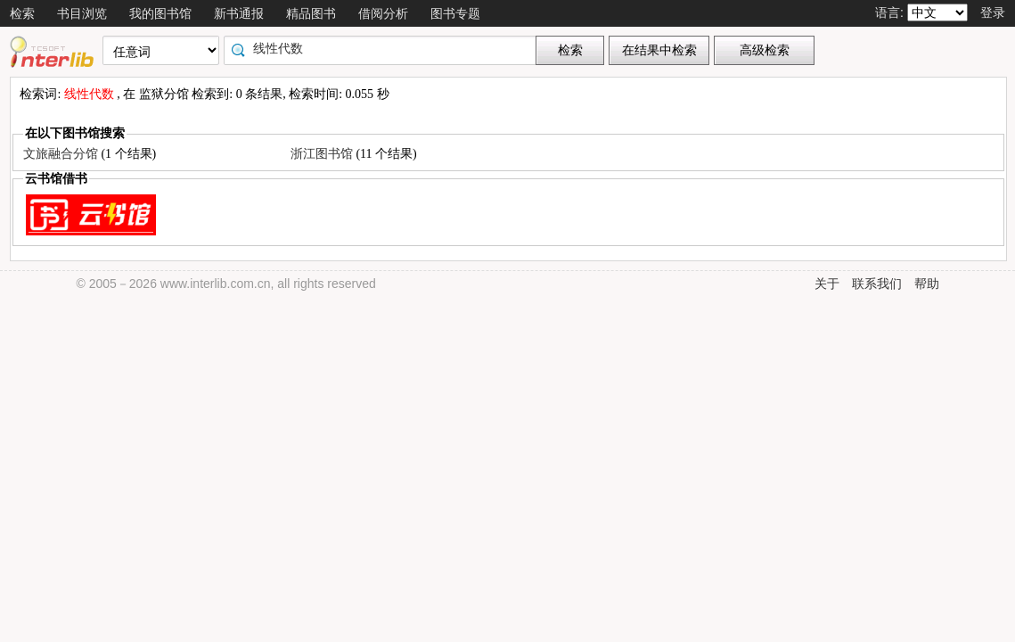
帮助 (926, 283)
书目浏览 (82, 13)
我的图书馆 (160, 13)
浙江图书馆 (323, 153)
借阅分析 (383, 13)
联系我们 (877, 283)
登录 (992, 12)
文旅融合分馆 (62, 153)
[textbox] (384, 48)
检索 (22, 13)
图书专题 (455, 13)
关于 (826, 283)
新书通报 (239, 13)
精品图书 (311, 13)
